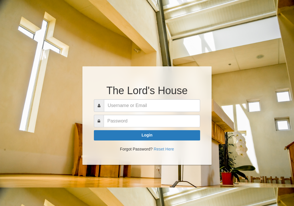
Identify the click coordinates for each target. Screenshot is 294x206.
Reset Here (164, 149)
